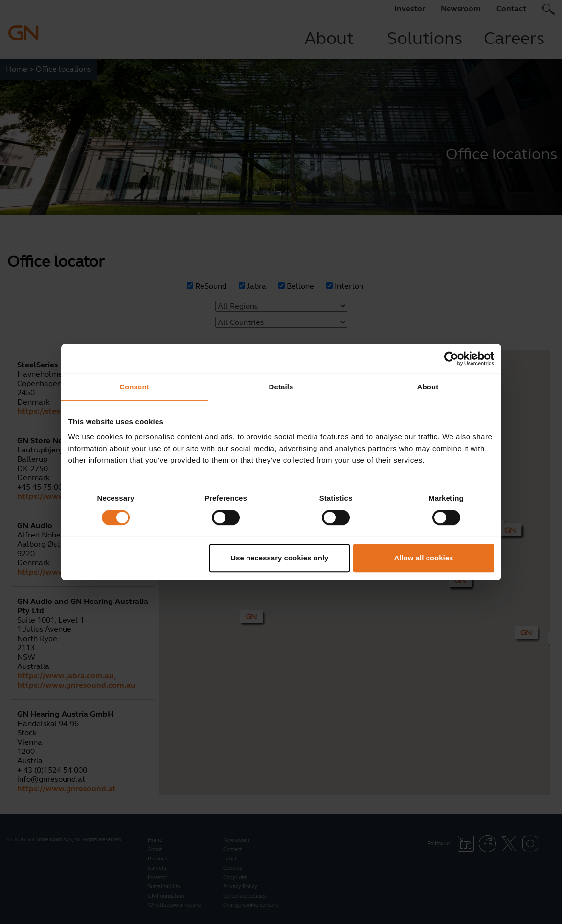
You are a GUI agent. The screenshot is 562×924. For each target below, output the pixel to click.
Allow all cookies (423, 558)
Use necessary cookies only (279, 558)
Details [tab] (281, 387)
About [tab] (428, 387)
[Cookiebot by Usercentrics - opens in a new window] (451, 358)
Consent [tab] (134, 387)
